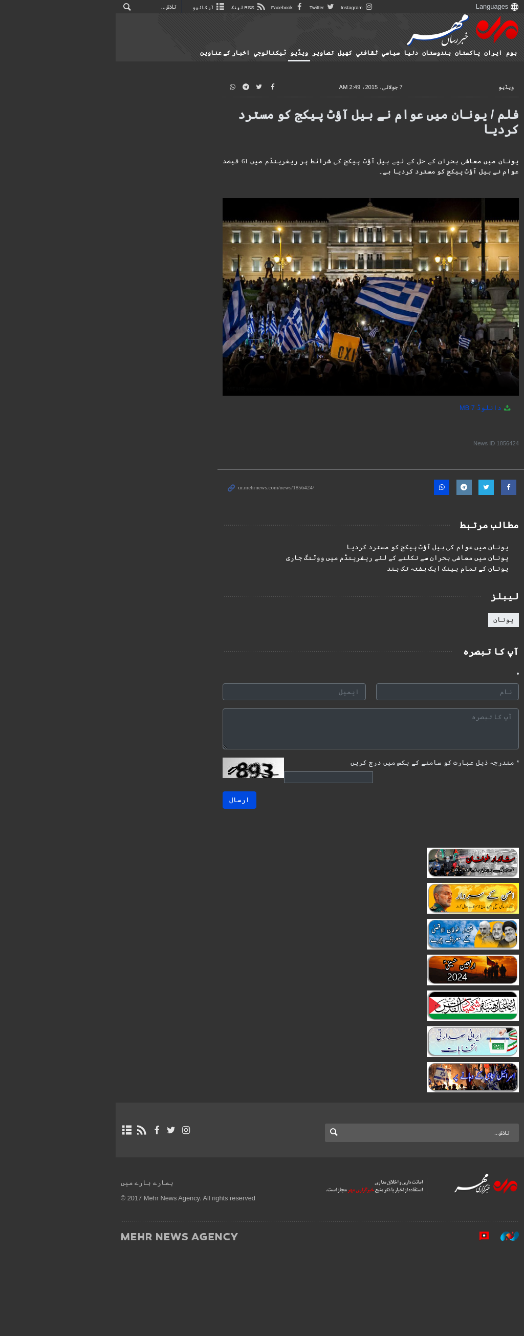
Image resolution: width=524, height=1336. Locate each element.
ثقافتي (357, 52)
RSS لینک (142, 7)
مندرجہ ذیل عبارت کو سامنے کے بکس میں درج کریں (425, 796)
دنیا (401, 52)
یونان (494, 653)
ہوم (501, 52)
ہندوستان (426, 52)
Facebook (182, 7)
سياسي (381, 52)
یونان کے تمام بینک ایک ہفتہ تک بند (438, 602)
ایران (483, 52)
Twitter (217, 7)
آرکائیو (103, 7)
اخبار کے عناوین (215, 52)
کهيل (335, 52)
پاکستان (457, 52)
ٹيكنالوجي (260, 52)
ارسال (158, 828)
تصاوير (313, 52)
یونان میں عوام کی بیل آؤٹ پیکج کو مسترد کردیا (418, 580)
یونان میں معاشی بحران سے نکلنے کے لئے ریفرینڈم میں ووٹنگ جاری (387, 591)
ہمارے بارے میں (41, 1267)
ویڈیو (289, 52)
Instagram (251, 7)
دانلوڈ (476, 441)
